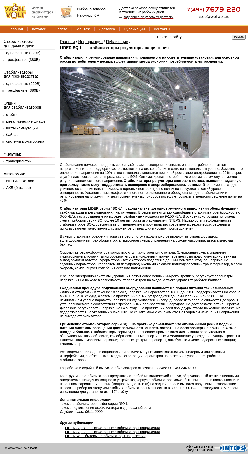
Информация (90, 42)
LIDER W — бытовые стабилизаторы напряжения (105, 436)
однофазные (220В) (23, 53)
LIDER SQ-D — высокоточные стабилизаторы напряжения (112, 428)
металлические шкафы (26, 121)
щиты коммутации (22, 128)
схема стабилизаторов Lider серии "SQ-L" (95, 404)
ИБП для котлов (20, 181)
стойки (12, 114)
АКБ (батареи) (18, 187)
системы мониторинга (25, 141)
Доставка (107, 29)
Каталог (39, 29)
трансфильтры (18, 161)
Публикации (134, 29)
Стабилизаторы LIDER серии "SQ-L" (91, 208)
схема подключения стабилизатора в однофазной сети (106, 408)
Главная (16, 29)
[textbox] (193, 36)
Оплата (61, 29)
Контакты (162, 29)
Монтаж (83, 29)
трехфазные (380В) (23, 59)
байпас (12, 134)
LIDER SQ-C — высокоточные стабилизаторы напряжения (112, 432)
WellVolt (30, 448)
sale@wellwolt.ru (214, 16)
